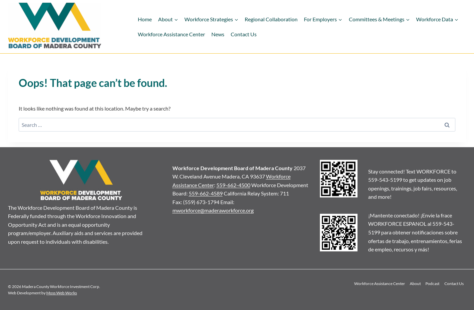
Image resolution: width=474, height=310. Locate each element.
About (415, 283)
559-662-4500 (233, 185)
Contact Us (244, 34)
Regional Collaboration (271, 19)
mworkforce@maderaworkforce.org (213, 210)
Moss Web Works (61, 292)
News (217, 34)
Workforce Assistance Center (171, 34)
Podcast (432, 283)
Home (145, 19)
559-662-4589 (206, 193)
